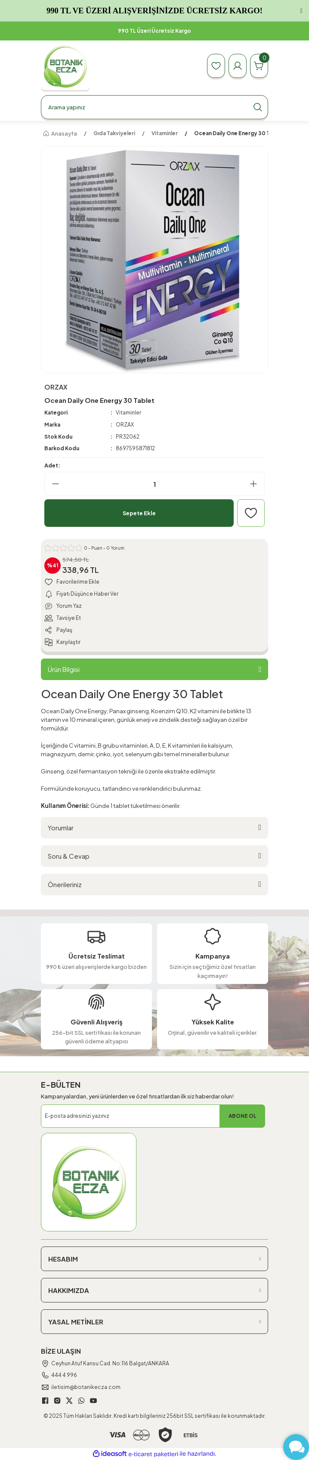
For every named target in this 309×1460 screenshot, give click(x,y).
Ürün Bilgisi (64, 669)
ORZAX (125, 424)
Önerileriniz (65, 884)
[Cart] (259, 66)
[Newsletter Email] (153, 1116)
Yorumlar (61, 827)
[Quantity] (154, 484)
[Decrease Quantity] (52, 484)
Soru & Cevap (69, 856)
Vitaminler (128, 412)
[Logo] (65, 66)
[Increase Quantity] (257, 484)
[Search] (154, 107)
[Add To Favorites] (251, 513)
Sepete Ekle (139, 513)
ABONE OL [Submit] (242, 1116)
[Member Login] (238, 66)
